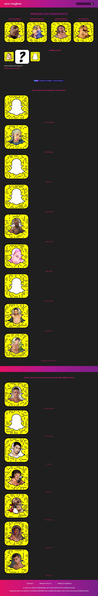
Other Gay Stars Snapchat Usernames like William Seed (49, 378)
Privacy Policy (45, 583)
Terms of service (64, 583)
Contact (30, 583)
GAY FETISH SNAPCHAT (58, 80)
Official (36, 80)
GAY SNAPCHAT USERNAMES (45, 80)
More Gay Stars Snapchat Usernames (49, 90)
